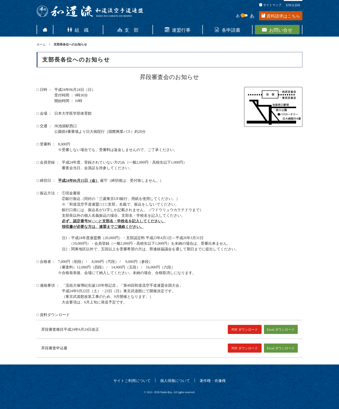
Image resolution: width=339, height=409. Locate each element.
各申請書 (227, 29)
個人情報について (175, 380)
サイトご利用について (132, 380)
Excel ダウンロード (281, 329)
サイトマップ (270, 4)
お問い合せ (277, 29)
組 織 (78, 29)
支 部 (128, 29)
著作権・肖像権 (213, 380)
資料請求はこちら (280, 16)
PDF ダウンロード (245, 329)
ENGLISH (293, 5)
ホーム (41, 44)
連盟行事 (177, 29)
